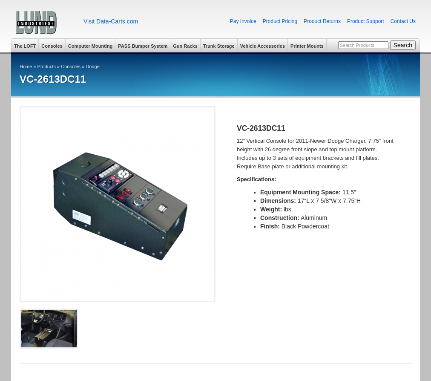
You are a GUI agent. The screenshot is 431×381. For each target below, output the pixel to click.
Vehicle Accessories (262, 46)
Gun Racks (185, 46)
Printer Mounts (307, 46)
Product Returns (322, 21)
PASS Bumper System (142, 46)
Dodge (92, 66)
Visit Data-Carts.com (110, 21)
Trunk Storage (219, 46)
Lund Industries (44, 22)
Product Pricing (280, 21)
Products (46, 66)
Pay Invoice (243, 21)
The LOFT (25, 46)
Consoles (52, 46)
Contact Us (403, 21)
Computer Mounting (90, 46)
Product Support (365, 21)
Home (26, 66)
